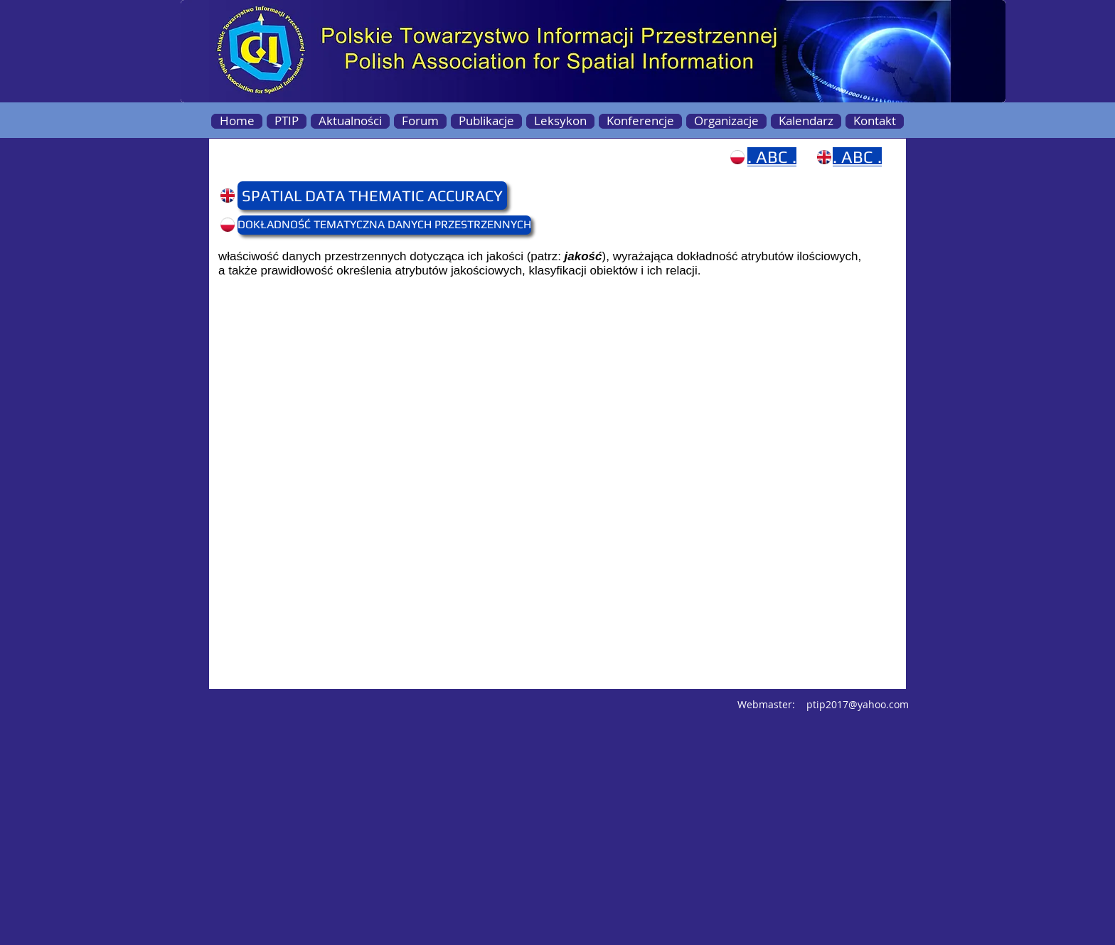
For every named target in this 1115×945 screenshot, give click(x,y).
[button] (265, 195)
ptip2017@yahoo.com (857, 704)
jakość (583, 256)
